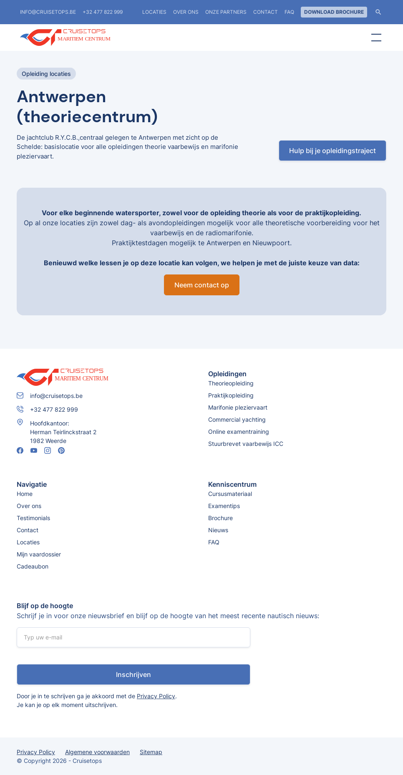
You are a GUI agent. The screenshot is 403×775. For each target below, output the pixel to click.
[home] (82, 37)
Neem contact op (201, 285)
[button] (374, 38)
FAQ (289, 12)
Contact (265, 12)
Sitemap (151, 751)
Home (25, 493)
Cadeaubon (32, 566)
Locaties (28, 542)
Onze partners (226, 12)
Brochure (220, 517)
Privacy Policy (156, 696)
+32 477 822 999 (103, 12)
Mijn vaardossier (39, 554)
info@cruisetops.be (48, 12)
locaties (154, 12)
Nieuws (218, 529)
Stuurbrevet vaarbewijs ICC (245, 443)
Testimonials (33, 517)
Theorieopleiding (231, 383)
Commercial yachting (237, 419)
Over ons (186, 12)
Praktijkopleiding (231, 395)
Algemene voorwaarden (97, 751)
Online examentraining (238, 431)
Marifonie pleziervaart (237, 407)
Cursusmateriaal (230, 493)
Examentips (224, 505)
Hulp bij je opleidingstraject (332, 150)
